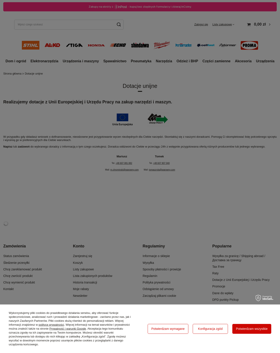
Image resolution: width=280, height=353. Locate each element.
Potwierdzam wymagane (168, 328)
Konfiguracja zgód (210, 328)
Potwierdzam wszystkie (252, 328)
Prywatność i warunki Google (67, 328)
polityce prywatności (51, 324)
